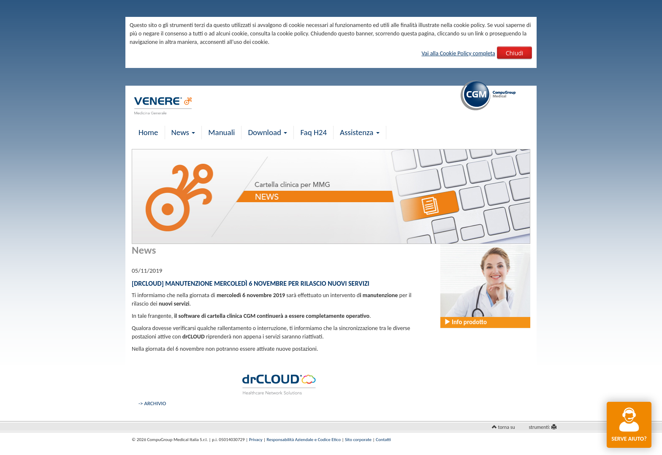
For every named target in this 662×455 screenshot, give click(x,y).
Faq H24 (313, 132)
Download (267, 132)
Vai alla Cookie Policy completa (458, 53)
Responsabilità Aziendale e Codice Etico (304, 439)
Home (148, 132)
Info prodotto (465, 322)
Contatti (383, 439)
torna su (506, 427)
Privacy (256, 439)
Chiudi (515, 53)
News (183, 132)
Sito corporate (358, 439)
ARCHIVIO (155, 403)
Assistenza (360, 132)
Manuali (221, 132)
